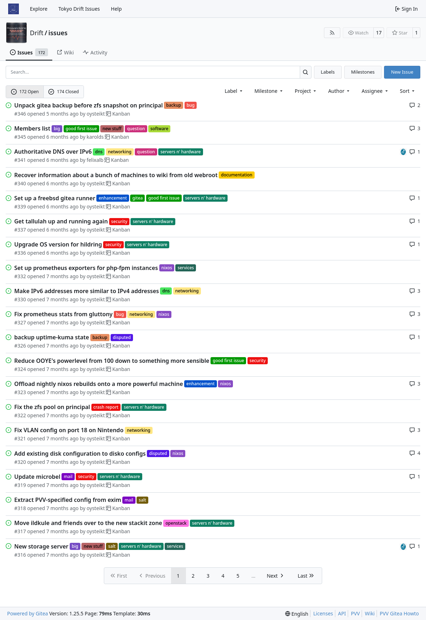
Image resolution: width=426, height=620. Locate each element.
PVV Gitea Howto (399, 613)
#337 (20, 229)
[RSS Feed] (332, 32)
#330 (20, 299)
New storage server (41, 546)
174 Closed (63, 92)
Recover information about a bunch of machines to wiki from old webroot (116, 175)
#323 (20, 392)
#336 (20, 252)
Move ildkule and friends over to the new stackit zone (88, 522)
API (342, 613)
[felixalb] (403, 151)
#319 (20, 485)
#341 (20, 160)
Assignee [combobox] (375, 91)
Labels (328, 72)
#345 (20, 136)
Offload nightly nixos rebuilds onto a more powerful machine (98, 383)
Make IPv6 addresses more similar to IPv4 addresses (86, 291)
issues (58, 32)
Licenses (323, 613)
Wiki (370, 613)
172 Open (25, 92)
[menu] (408, 91)
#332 (20, 276)
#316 (20, 554)
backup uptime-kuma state (51, 337)
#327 (20, 322)
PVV (355, 613)
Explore (38, 8)
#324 (20, 369)
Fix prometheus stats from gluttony (63, 314)
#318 (20, 508)
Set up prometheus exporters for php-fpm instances (86, 267)
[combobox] (234, 91)
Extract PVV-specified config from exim (67, 499)
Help (116, 8)
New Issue (402, 72)
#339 (20, 206)
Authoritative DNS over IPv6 (53, 151)
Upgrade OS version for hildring (58, 244)
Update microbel (37, 476)
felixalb (95, 160)
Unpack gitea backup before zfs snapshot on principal (88, 105)
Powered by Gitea (27, 613)
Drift (36, 32)
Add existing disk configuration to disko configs (80, 453)
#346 (20, 113)
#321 (20, 438)
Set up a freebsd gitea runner (54, 198)
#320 (20, 462)
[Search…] (305, 72)
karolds (95, 136)
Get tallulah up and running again (61, 221)
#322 (20, 415)
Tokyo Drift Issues (79, 8)
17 (379, 32)
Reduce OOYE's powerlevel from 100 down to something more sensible (111, 360)
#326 (20, 345)
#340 (20, 183)
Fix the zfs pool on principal (52, 406)
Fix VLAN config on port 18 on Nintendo (68, 430)
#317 (20, 531)
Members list (32, 128)
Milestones (362, 72)
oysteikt (96, 113)
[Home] (13, 8)
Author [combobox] (339, 91)
